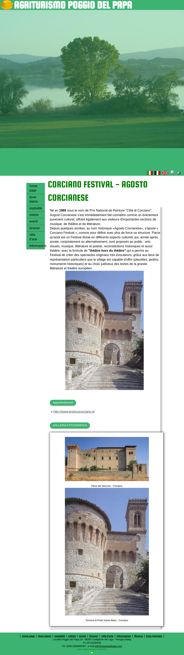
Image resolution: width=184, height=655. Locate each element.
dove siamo (33, 199)
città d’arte (33, 237)
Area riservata (154, 636)
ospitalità (35, 208)
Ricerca (138, 636)
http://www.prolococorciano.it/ (74, 411)
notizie (34, 214)
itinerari (34, 228)
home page (33, 188)
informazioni (37, 245)
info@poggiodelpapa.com (108, 646)
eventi (33, 221)
